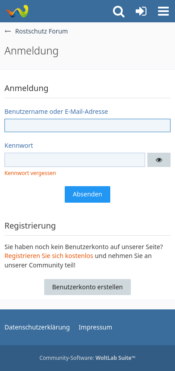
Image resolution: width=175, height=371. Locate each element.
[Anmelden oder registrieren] (141, 11)
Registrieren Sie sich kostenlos (48, 255)
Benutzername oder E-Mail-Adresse (56, 111)
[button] (163, 11)
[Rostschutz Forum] (17, 11)
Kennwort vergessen (30, 173)
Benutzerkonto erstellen (87, 287)
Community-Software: (87, 358)
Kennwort (18, 145)
